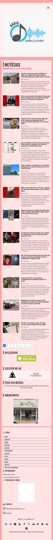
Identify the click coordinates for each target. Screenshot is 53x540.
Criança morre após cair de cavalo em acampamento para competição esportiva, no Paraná (33, 279)
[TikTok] (38, 524)
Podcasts (7, 439)
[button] (48, 7)
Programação (9, 451)
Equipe (6, 462)
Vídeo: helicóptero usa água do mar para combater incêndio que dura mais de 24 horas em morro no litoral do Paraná (35, 166)
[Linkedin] (47, 524)
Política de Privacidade (11, 468)
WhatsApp (8, 513)
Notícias (7, 445)
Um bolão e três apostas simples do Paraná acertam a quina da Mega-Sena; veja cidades (33, 323)
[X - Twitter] (29, 524)
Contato (7, 465)
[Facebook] (24, 524)
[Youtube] (20, 524)
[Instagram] (6, 524)
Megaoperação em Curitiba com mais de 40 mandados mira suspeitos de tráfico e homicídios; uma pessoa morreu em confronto (35, 302)
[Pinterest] (42, 524)
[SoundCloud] (33, 524)
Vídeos (6, 459)
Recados (7, 448)
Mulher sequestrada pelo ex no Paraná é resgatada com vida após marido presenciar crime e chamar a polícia (35, 189)
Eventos (7, 453)
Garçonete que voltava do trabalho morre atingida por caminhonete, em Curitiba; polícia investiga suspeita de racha (35, 234)
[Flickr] (26, 528)
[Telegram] (15, 524)
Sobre (6, 442)
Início (6, 437)
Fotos (6, 456)
